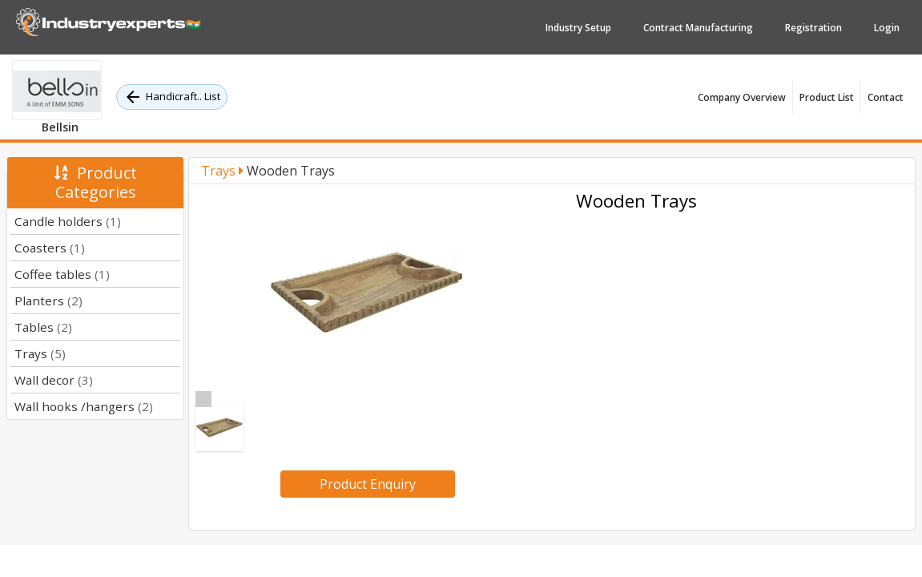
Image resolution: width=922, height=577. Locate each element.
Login (887, 27)
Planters (48, 301)
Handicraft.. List (171, 97)
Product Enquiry (368, 484)
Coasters (49, 248)
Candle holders (67, 221)
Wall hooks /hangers (83, 406)
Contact (886, 97)
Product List (826, 97)
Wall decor (53, 380)
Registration (813, 27)
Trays (40, 353)
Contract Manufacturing (698, 27)
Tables (43, 327)
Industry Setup (578, 27)
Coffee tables (62, 274)
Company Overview (742, 97)
